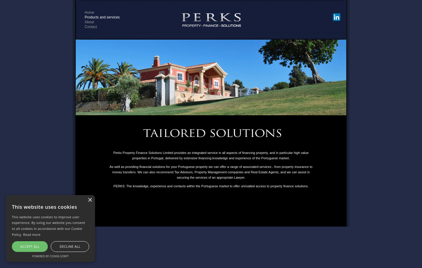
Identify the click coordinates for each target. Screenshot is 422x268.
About (89, 22)
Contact (91, 27)
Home (89, 12)
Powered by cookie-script (50, 256)
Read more (32, 234)
